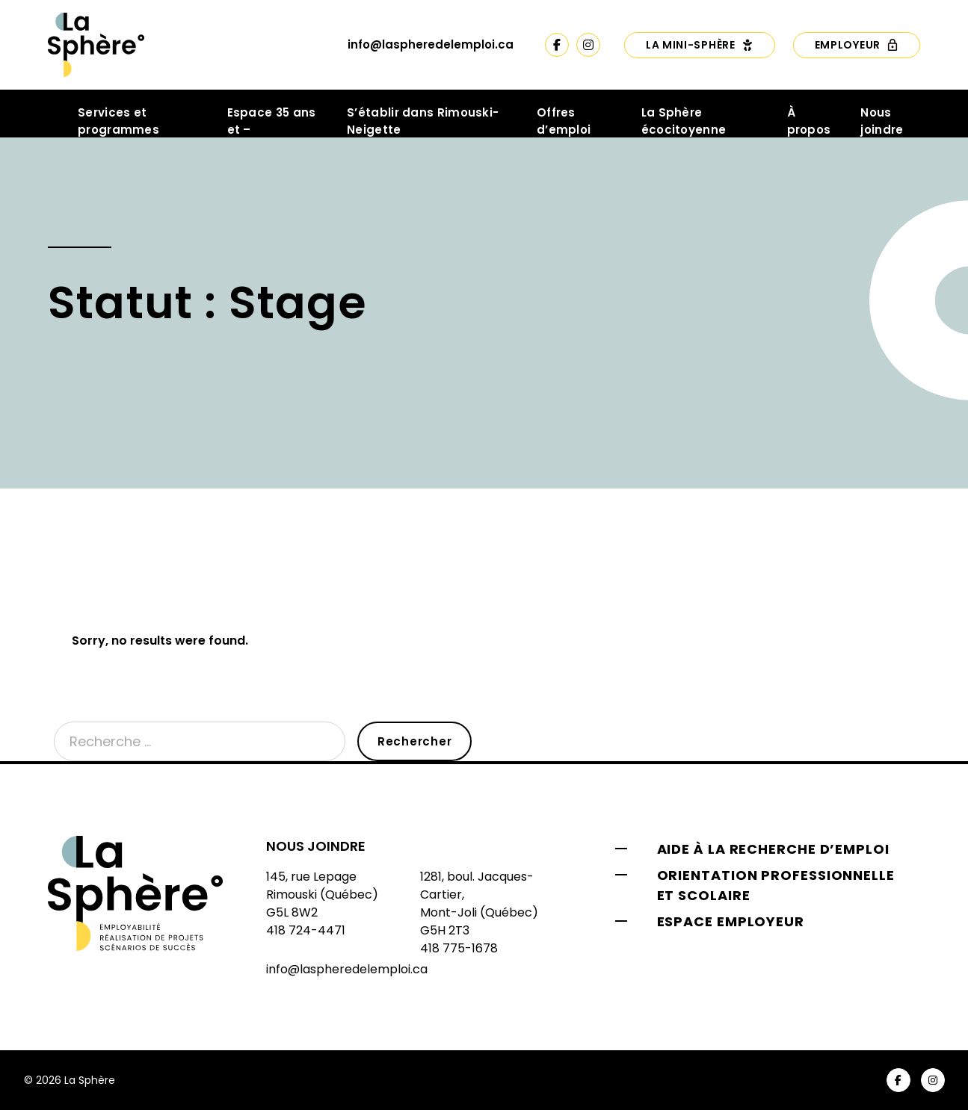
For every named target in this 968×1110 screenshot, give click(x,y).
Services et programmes (118, 121)
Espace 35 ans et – (271, 121)
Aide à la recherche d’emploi (773, 849)
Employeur (856, 44)
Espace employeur (730, 921)
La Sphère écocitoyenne (684, 121)
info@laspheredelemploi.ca (431, 44)
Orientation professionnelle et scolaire (776, 885)
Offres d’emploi (564, 121)
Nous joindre (881, 121)
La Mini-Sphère (699, 44)
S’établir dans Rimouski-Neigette (423, 121)
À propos (809, 121)
